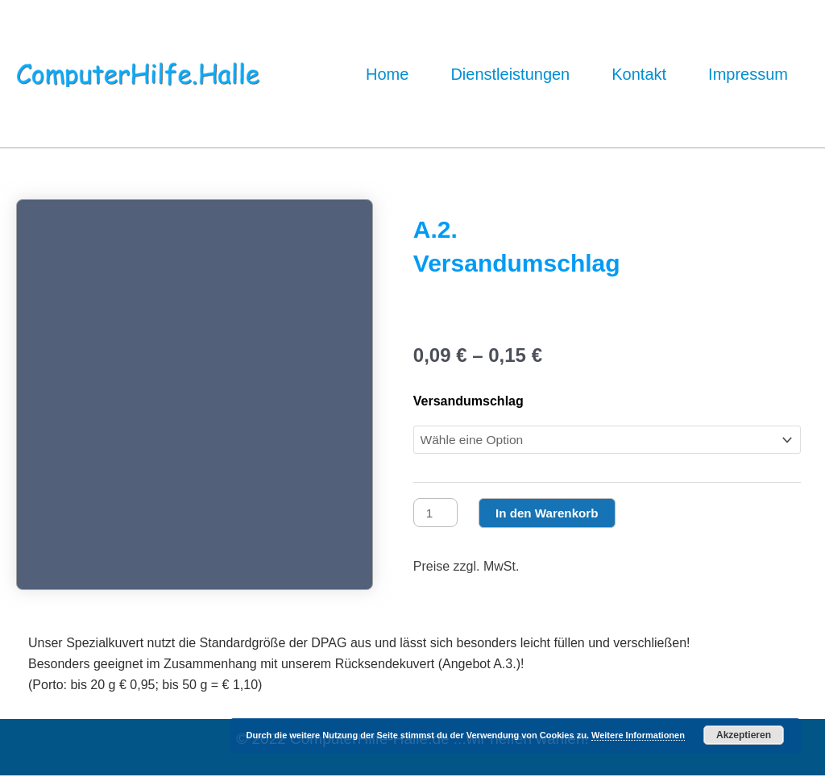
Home (387, 74)
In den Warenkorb (552, 513)
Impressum (748, 74)
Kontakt (638, 74)
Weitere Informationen (638, 736)
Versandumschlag (468, 401)
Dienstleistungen (510, 74)
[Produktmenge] (436, 513)
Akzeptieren (743, 736)
